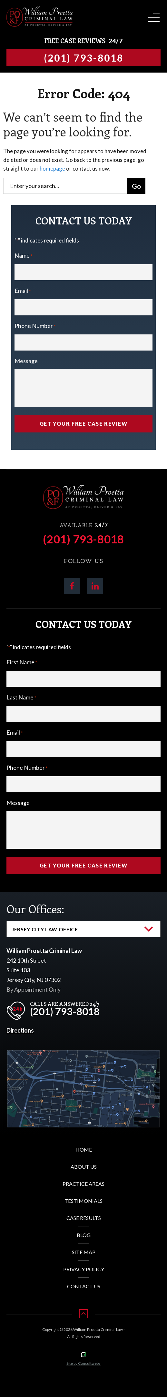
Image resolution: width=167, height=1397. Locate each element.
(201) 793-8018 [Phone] (83, 539)
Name (23, 256)
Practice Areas (83, 1184)
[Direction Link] (83, 1055)
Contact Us (83, 1286)
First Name (21, 663)
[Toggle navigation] (153, 15)
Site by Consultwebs (83, 1363)
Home (83, 1149)
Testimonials (83, 1201)
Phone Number (35, 326)
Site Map (83, 1252)
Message (26, 360)
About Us (84, 1167)
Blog (84, 1235)
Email (23, 291)
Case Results (83, 1218)
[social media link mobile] (72, 586)
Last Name (21, 698)
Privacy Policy (83, 1269)
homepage (52, 168)
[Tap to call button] (83, 57)
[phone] (54, 1008)
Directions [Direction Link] (20, 1030)
